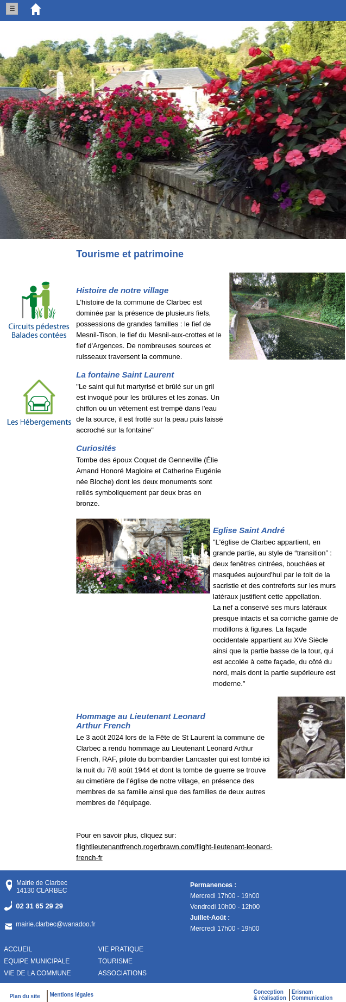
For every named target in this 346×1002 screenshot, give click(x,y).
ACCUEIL (18, 949)
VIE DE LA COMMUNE (37, 973)
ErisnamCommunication (312, 995)
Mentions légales (71, 995)
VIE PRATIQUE (120, 949)
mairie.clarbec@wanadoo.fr (55, 924)
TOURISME (115, 961)
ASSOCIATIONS (122, 973)
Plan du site (26, 996)
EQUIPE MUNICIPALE (37, 961)
